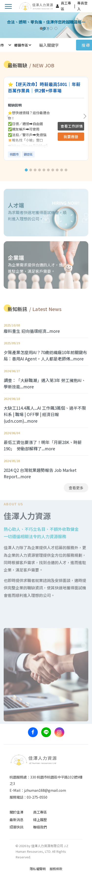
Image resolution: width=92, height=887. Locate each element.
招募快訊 (16, 826)
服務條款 (56, 868)
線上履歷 (40, 819)
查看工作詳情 (72, 126)
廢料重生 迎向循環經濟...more (32, 331)
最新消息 (16, 819)
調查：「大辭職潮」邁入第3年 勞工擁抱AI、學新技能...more (45, 383)
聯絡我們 (40, 826)
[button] (26, 169)
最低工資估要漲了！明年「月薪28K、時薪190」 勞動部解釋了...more (43, 445)
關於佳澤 (16, 812)
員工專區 (66, 5)
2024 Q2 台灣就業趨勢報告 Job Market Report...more (40, 473)
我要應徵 (71, 136)
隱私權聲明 (38, 868)
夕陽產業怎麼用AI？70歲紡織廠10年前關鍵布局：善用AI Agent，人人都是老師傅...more (45, 355)
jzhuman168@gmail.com (45, 790)
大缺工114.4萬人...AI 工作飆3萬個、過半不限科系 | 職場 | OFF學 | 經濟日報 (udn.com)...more (45, 414)
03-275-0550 (37, 797)
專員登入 (82, 5)
